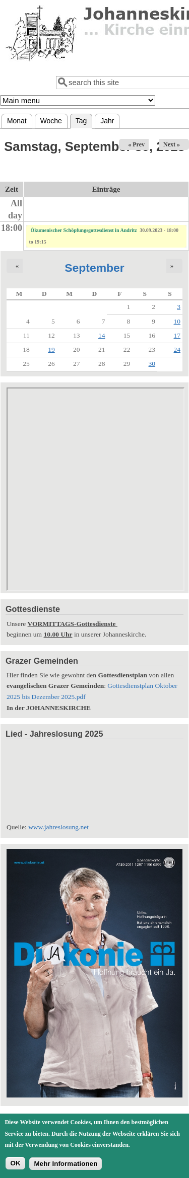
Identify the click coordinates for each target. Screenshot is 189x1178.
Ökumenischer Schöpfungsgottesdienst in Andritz (84, 230)
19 (51, 349)
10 (177, 321)
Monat (17, 121)
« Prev (136, 144)
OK (15, 1163)
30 (152, 363)
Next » (171, 144)
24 (177, 349)
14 (101, 335)
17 (177, 335)
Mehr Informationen (65, 1163)
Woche (51, 121)
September (94, 267)
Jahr (107, 121)
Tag (84, 119)
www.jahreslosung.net (58, 827)
